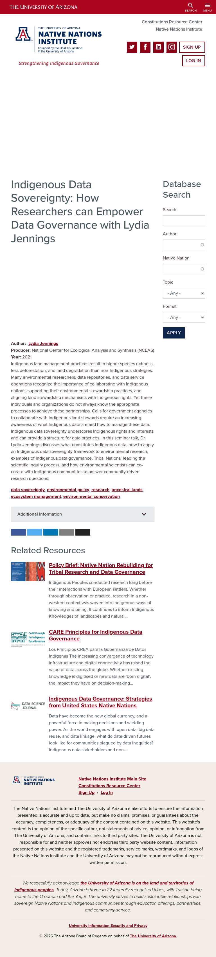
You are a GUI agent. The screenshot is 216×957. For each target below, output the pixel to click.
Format (170, 306)
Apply (174, 333)
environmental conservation (91, 496)
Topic (168, 282)
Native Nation (176, 258)
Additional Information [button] (39, 514)
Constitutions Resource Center (172, 22)
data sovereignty (28, 490)
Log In (193, 61)
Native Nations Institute (179, 29)
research (100, 490)
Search (169, 210)
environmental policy (68, 490)
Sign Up (192, 47)
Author (169, 234)
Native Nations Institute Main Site (112, 779)
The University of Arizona (153, 936)
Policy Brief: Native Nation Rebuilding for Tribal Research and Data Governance (101, 568)
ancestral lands (127, 490)
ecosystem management (36, 496)
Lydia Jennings (43, 343)
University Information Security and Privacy (108, 925)
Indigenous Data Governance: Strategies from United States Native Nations (100, 702)
